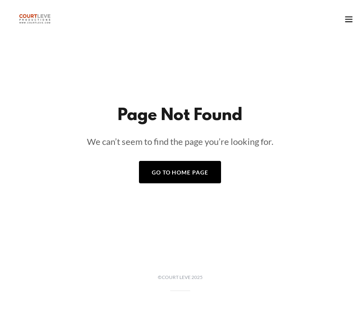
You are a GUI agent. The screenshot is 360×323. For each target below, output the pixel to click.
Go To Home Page (180, 172)
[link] (34, 19)
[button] (349, 19)
